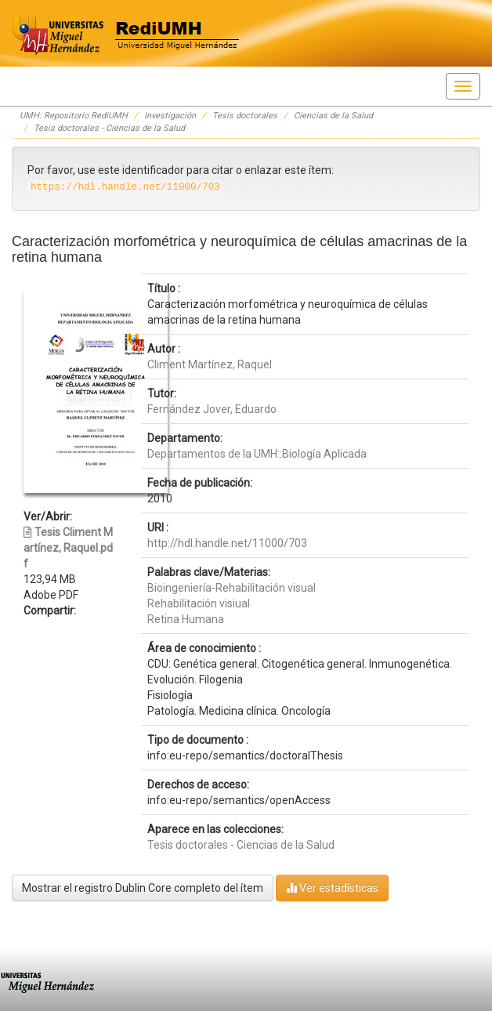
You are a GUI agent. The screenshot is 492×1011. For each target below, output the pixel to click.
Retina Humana (185, 619)
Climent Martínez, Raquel (209, 364)
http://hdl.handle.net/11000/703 (227, 543)
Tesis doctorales (244, 116)
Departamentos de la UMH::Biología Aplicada (257, 454)
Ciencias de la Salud (333, 116)
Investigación (170, 116)
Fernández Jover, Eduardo (212, 409)
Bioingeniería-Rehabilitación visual (231, 588)
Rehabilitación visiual (198, 603)
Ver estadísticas (332, 887)
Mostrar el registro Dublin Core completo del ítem (142, 888)
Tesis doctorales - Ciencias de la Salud (109, 128)
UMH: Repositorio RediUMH (74, 116)
